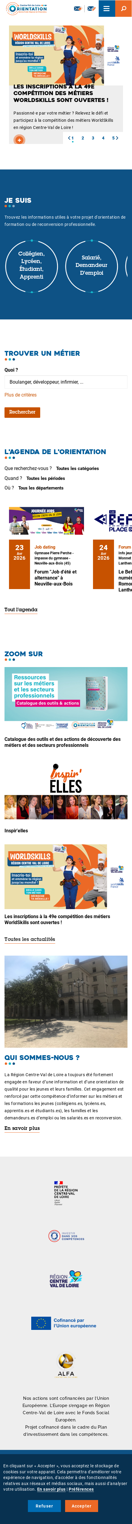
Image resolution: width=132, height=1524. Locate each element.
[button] (69, 138)
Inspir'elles (16, 831)
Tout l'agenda (21, 610)
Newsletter (78, 8)
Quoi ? (11, 370)
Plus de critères (20, 395)
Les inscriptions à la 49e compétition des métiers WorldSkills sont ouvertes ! (57, 919)
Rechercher (22, 412)
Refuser (44, 1506)
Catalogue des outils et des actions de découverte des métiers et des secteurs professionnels (62, 742)
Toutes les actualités (29, 939)
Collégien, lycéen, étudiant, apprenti (31, 266)
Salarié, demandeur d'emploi (91, 266)
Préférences (81, 1489)
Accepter (82, 1506)
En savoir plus (22, 1128)
